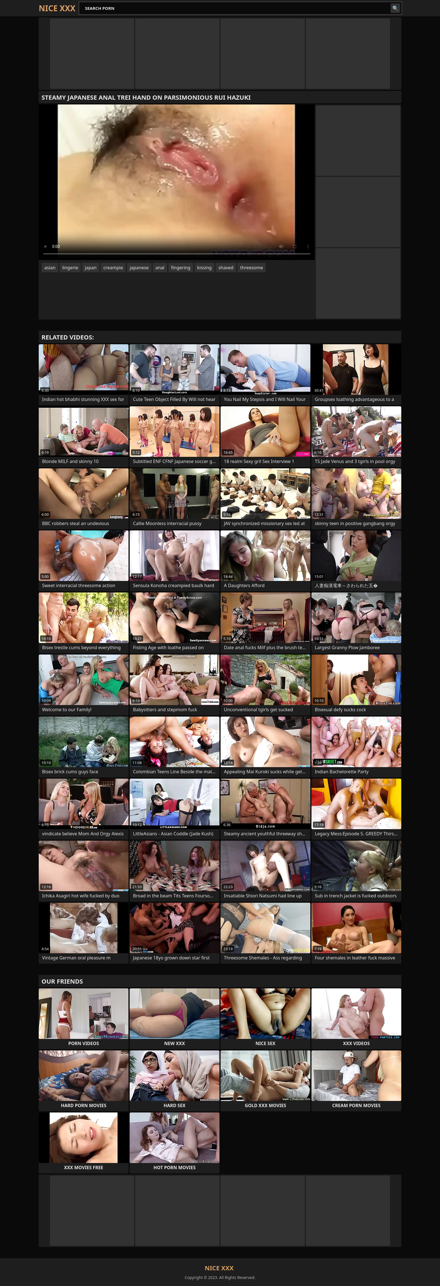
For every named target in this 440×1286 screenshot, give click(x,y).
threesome (251, 268)
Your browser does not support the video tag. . (177, 182)
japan (91, 268)
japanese (139, 268)
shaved (225, 268)
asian (50, 268)
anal (159, 268)
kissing (204, 268)
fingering (181, 268)
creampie (113, 268)
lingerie (70, 268)
